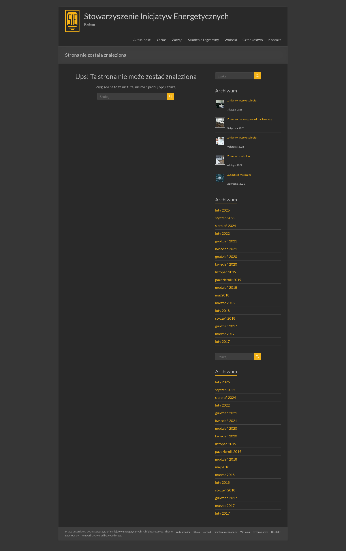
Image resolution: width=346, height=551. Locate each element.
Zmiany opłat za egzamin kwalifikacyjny (250, 119)
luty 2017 (222, 341)
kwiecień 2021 (226, 249)
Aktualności (142, 39)
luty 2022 (222, 233)
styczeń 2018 (225, 318)
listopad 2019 (225, 272)
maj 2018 (222, 295)
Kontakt (274, 39)
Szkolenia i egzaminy (203, 39)
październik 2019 (228, 279)
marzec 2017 (225, 334)
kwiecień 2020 (226, 264)
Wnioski (230, 39)
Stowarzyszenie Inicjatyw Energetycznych (156, 16)
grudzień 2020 (226, 256)
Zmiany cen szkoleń (238, 156)
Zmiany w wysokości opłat (242, 100)
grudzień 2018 (226, 287)
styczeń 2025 (225, 218)
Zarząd (177, 39)
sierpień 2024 (225, 225)
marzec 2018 (225, 303)
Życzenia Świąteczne (239, 174)
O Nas (161, 39)
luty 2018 (222, 310)
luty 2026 (222, 210)
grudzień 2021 (226, 241)
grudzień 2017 (226, 326)
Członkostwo (253, 39)
